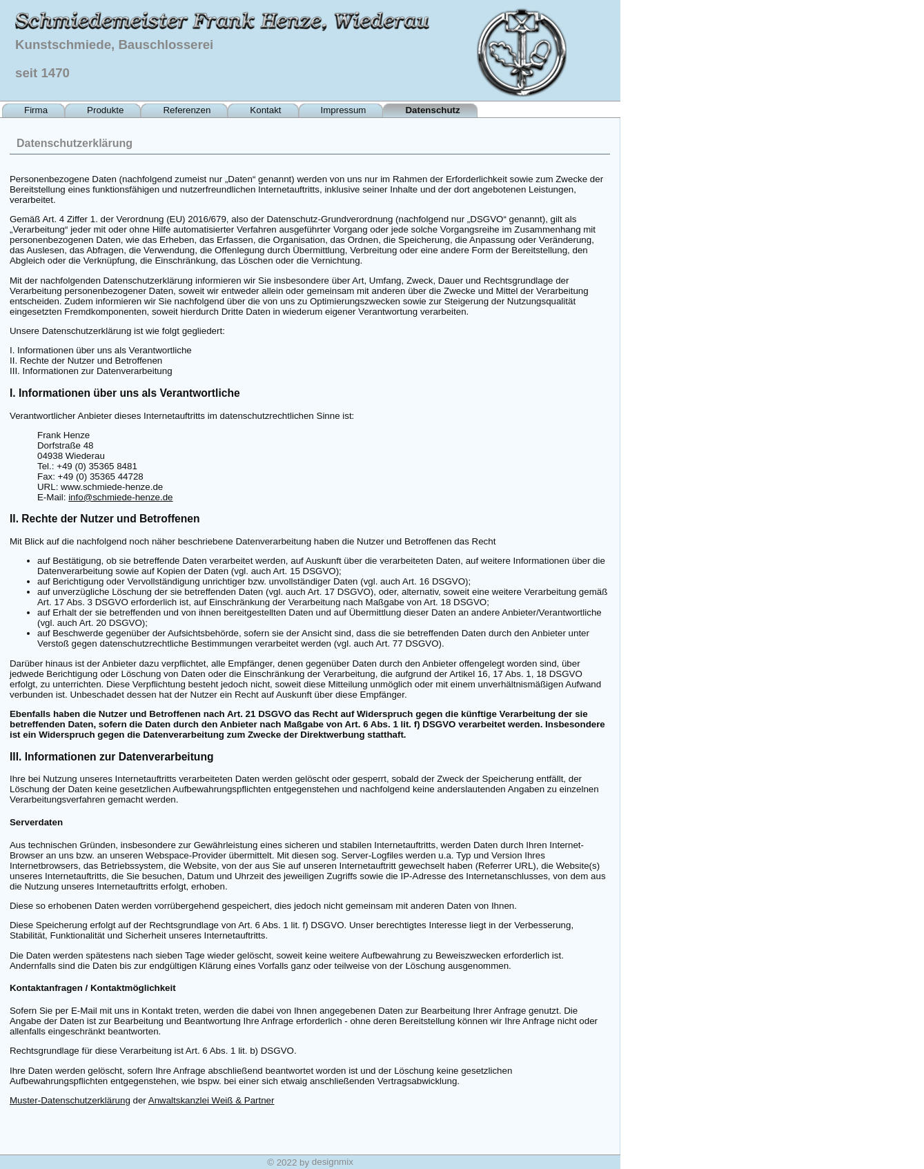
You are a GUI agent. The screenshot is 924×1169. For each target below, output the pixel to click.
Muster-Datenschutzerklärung (70, 1100)
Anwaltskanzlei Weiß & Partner (211, 1100)
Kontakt (265, 110)
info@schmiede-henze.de (120, 497)
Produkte (105, 110)
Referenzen (186, 110)
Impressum (343, 110)
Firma (36, 110)
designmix (332, 1162)
